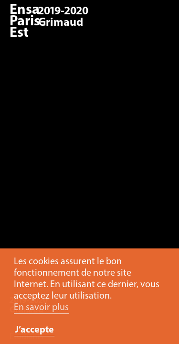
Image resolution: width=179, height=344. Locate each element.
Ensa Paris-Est (27, 22)
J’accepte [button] (34, 330)
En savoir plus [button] (41, 307)
